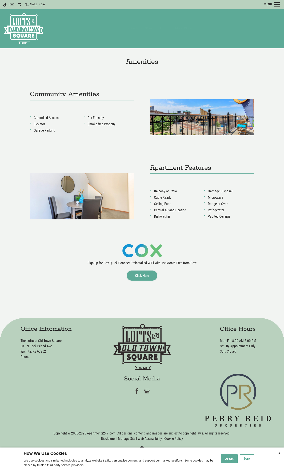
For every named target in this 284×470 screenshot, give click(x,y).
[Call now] (35, 4)
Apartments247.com (101, 433)
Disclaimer (108, 438)
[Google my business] (147, 391)
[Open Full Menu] (272, 4)
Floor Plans (183, 28)
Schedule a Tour (139, 28)
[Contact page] (12, 4)
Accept (229, 459)
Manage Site (126, 438)
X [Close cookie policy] (279, 453)
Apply (163, 28)
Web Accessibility (150, 438)
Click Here (142, 275)
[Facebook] (137, 391)
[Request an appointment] (19, 4)
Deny (247, 459)
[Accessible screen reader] (4, 4)
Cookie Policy (173, 438)
